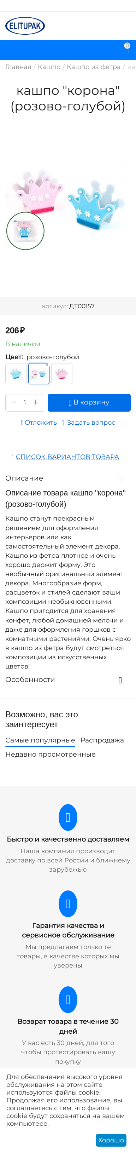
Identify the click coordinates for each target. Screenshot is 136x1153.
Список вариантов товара (67, 457)
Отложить (39, 422)
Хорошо (111, 1140)
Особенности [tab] (66, 679)
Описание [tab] (66, 478)
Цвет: (14, 357)
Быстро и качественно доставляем (68, 839)
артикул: (55, 306)
